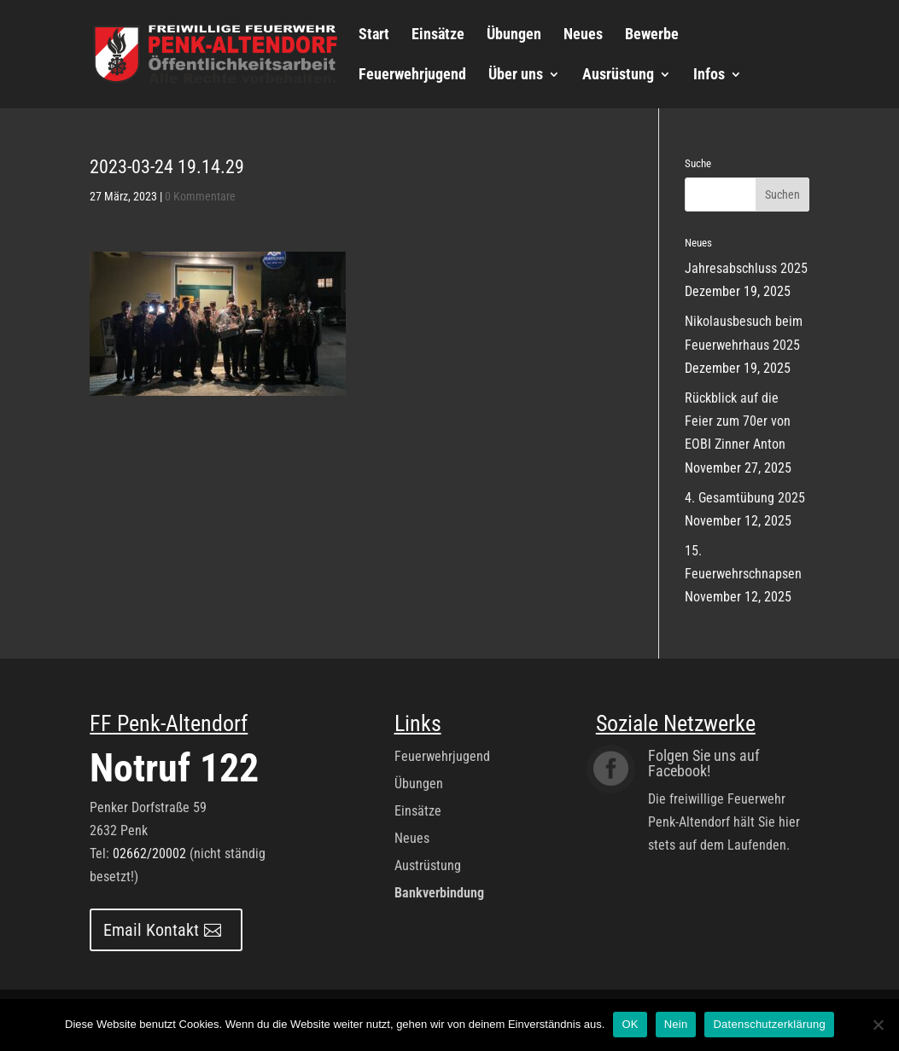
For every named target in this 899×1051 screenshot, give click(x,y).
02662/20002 (149, 853)
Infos (709, 75)
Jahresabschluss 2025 (746, 268)
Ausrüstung (618, 75)
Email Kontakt (151, 930)
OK (630, 1024)
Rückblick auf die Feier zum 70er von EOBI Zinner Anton (738, 421)
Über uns (515, 75)
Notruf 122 (174, 768)
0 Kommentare (200, 196)
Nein (676, 1024)
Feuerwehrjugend (412, 75)
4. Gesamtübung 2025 (745, 498)
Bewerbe (652, 35)
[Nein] (877, 1024)
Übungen (514, 35)
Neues (583, 35)
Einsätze (438, 35)
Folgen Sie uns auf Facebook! (704, 763)
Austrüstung (427, 865)
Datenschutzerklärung (769, 1024)
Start (374, 35)
